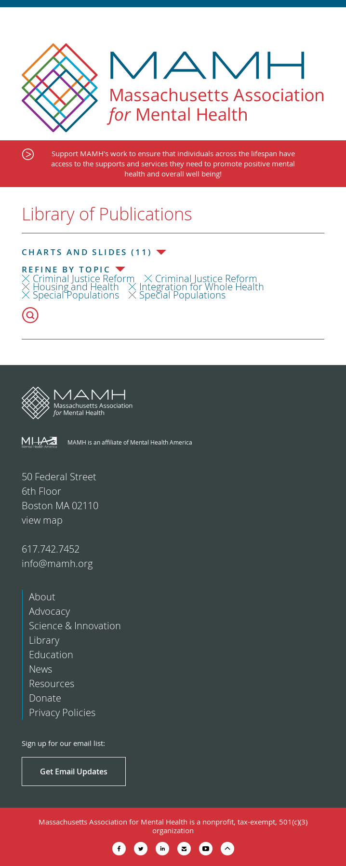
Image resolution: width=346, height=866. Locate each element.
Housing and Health (76, 287)
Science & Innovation (75, 625)
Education (51, 654)
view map (42, 520)
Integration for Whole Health (201, 287)
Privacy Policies (62, 712)
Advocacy (49, 611)
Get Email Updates (73, 771)
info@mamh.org (57, 563)
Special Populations (76, 295)
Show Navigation (330, 20)
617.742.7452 (51, 548)
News (40, 669)
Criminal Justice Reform (84, 278)
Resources (51, 683)
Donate (45, 697)
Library (44, 640)
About (42, 596)
